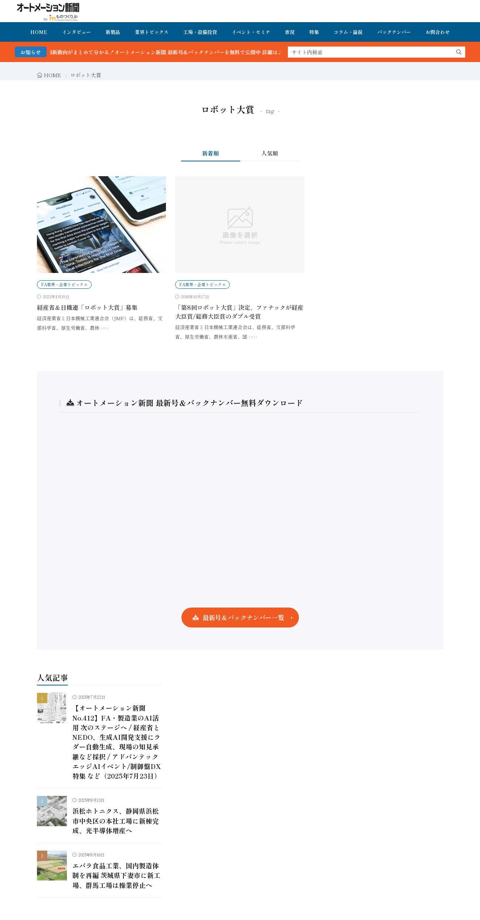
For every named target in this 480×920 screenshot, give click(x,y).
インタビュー (76, 31)
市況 (290, 31)
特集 (314, 31)
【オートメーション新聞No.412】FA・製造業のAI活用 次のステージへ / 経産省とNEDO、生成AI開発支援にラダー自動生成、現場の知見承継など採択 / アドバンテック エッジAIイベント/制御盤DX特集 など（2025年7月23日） (116, 741)
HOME (38, 31)
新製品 (113, 31)
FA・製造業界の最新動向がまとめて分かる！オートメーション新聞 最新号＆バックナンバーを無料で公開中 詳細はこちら (160, 52)
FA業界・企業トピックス (64, 284)
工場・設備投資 (200, 31)
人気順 (269, 153)
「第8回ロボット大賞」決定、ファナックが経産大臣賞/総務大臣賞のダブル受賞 (239, 312)
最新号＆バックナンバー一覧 (243, 617)
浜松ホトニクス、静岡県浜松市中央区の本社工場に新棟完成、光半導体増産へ (115, 820)
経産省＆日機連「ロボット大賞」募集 (87, 307)
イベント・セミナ (251, 31)
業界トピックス (151, 31)
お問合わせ (438, 31)
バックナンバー (394, 31)
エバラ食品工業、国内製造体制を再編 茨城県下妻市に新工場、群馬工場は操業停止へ (116, 875)
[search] (459, 52)
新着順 (210, 153)
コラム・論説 (348, 31)
